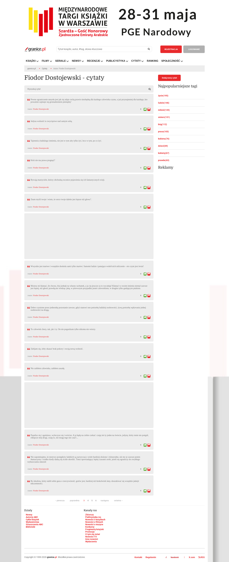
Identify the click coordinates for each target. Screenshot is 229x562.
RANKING (152, 61)
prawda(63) (163, 160)
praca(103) (163, 131)
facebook (172, 557)
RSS (201, 557)
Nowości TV (91, 536)
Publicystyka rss (93, 517)
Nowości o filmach (94, 522)
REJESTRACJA (171, 49)
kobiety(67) (163, 153)
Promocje (90, 532)
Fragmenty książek (94, 529)
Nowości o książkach (95, 519)
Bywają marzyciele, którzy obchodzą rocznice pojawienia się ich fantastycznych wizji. (68, 180)
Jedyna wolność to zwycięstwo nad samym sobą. (51, 121)
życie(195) (163, 95)
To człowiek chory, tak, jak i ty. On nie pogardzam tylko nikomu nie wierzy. (63, 329)
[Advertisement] (88, 234)
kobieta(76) (163, 138)
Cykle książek (32, 519)
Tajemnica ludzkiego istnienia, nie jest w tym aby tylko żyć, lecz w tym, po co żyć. (66, 141)
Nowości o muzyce (94, 524)
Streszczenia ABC (34, 524)
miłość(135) (164, 110)
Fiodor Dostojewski (41, 109)
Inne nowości (91, 539)
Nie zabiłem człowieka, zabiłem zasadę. (48, 368)
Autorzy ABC (32, 517)
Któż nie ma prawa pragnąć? (43, 160)
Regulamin (151, 557)
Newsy (29, 514)
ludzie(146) (163, 103)
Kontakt (138, 557)
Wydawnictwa (32, 522)
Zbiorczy (89, 514)
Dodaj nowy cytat (169, 78)
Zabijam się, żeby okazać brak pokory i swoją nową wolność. (57, 349)
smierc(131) (164, 117)
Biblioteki (30, 527)
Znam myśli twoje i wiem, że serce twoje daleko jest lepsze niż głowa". (61, 199)
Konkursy (89, 527)
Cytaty (44, 68)
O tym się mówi (92, 534)
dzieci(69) (163, 146)
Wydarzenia (91, 541)
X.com (189, 557)
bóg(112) (162, 124)
